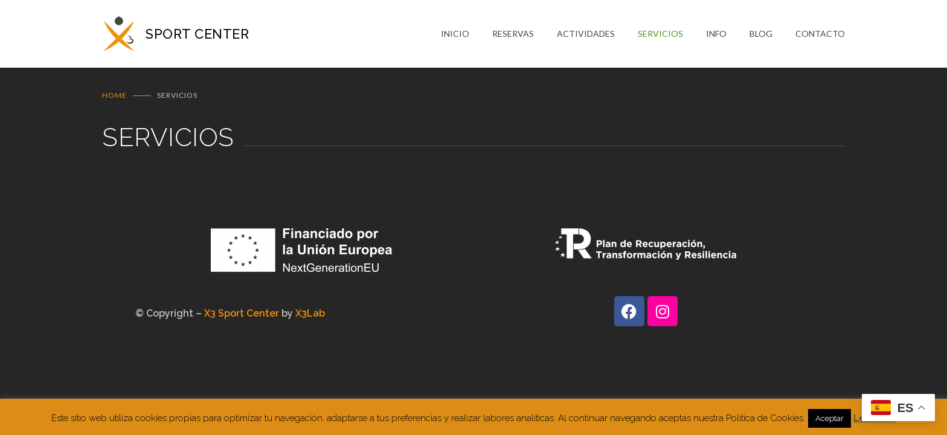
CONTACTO (820, 33)
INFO (716, 33)
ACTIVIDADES (586, 33)
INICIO (455, 33)
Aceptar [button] (829, 418)
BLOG (761, 33)
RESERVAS (513, 33)
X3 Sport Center (241, 313)
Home (114, 95)
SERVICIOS (660, 33)
